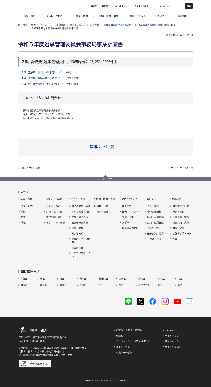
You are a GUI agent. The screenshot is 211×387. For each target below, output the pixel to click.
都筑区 (43, 285)
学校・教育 (77, 228)
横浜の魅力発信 (130, 228)
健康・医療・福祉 (105, 199)
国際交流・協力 (155, 233)
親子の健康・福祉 (81, 206)
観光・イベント (130, 199)
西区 (121, 285)
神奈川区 (103, 279)
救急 (23, 217)
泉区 (62, 279)
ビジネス (151, 199)
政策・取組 (178, 212)
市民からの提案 (124, 352)
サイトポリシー (173, 341)
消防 (23, 212)
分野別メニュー (155, 239)
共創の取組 (153, 228)
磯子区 (82, 279)
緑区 (160, 285)
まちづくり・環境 (55, 222)
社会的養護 (77, 248)
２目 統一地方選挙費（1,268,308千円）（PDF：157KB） (51, 84)
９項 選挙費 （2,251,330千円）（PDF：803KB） (47, 72)
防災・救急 (26, 199)
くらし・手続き (54, 199)
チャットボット (141, 6)
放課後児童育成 (80, 222)
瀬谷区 (23, 285)
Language (169, 330)
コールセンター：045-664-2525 (132, 341)
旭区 (42, 279)
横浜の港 (126, 206)
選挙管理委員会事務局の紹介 (118, 25)
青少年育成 (77, 233)
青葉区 (23, 279)
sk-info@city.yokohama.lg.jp (57, 118)
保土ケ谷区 (144, 285)
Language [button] (106, 6)
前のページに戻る (31, 167)
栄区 (180, 279)
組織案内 (120, 336)
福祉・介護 (102, 212)
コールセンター (122, 6)
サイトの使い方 (173, 347)
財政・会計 (178, 228)
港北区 (161, 279)
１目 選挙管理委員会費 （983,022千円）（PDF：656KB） (51, 78)
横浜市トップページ (41, 25)
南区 (180, 285)
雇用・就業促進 (155, 222)
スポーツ (126, 222)
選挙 (175, 239)
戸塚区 (82, 285)
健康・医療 (102, 206)
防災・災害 (27, 206)
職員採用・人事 (181, 222)
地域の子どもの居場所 (81, 240)
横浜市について (78, 25)
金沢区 (122, 279)
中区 (101, 285)
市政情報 (61, 25)
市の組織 (94, 25)
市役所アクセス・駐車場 (129, 330)
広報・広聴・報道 (182, 233)
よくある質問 (123, 347)
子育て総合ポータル (81, 255)
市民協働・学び (54, 217)
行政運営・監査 (181, 217)
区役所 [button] (94, 6)
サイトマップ (172, 336)
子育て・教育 (78, 199)
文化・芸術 (128, 217)
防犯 (23, 222)
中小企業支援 (154, 212)
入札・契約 (153, 206)
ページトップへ (105, 179)
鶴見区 (63, 285)
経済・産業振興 (155, 217)
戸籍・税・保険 (54, 212)
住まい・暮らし (54, 206)
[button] (105, 146)
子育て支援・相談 (81, 212)
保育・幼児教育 (80, 217)
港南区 (141, 279)
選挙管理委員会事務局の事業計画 (155, 25)
